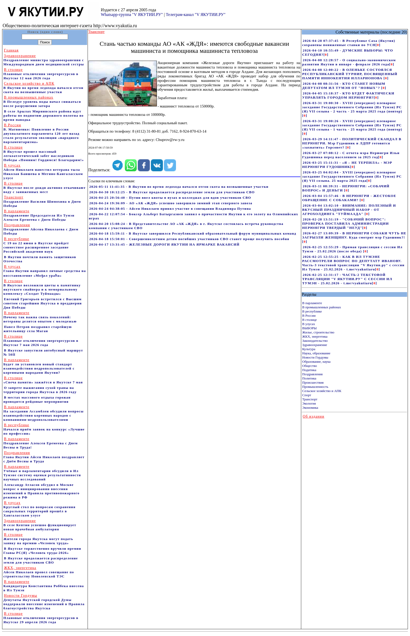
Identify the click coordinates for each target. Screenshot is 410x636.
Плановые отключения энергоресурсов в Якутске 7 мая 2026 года (40, 340)
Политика (309, 378)
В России (309, 315)
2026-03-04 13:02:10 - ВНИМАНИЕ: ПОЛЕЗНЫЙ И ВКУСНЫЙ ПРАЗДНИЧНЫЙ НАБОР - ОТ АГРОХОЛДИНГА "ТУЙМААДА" (349, 209)
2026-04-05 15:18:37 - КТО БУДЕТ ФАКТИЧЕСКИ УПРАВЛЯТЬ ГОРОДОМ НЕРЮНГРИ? (348, 95)
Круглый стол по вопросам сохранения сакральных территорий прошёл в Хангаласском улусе (39, 509)
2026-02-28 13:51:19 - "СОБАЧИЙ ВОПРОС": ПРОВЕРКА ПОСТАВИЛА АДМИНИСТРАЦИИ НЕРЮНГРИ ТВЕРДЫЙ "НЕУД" (345, 223)
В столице (309, 320)
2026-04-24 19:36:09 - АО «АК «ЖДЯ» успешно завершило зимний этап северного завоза (171, 203)
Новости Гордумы (315, 357)
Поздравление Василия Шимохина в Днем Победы (42, 201)
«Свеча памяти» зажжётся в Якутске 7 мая (43, 380)
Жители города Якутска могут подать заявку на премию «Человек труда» (38, 539)
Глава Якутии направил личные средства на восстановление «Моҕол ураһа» (44, 271)
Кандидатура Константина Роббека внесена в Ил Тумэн (43, 586)
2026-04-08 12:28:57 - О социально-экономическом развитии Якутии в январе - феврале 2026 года (349, 62)
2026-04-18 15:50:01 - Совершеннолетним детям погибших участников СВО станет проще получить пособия (189, 239)
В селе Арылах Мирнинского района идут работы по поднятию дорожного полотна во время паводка (43, 115)
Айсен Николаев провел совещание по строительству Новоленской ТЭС (38, 572)
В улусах (308, 324)
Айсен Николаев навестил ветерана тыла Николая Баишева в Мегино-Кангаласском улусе (43, 171)
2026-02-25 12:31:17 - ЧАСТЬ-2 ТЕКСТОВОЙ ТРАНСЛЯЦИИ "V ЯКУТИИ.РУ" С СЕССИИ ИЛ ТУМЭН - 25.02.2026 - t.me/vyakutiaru (347, 279)
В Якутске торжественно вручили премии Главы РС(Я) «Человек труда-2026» (42, 551)
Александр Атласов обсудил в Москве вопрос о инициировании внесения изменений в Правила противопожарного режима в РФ (41, 491)
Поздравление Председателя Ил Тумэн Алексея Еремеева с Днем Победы (39, 215)
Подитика (309, 370)
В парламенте (312, 303)
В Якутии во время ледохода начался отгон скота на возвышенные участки (43, 88)
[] (377, 45)
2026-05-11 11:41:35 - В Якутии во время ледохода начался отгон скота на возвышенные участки (179, 187)
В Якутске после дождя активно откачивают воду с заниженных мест (44, 187)
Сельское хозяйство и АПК (321, 391)
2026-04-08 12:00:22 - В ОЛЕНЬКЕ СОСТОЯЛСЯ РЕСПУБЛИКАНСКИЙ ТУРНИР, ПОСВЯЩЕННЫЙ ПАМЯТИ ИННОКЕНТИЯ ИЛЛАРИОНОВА (349, 74)
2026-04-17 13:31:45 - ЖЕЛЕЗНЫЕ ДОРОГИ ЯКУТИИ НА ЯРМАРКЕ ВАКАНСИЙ (164, 244)
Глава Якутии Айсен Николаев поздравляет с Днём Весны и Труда (43, 457)
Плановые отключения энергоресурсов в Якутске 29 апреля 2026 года (40, 618)
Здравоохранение (314, 345)
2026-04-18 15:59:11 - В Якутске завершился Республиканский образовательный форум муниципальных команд (192, 233)
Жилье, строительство (318, 332)
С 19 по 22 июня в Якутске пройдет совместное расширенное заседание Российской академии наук (36, 245)
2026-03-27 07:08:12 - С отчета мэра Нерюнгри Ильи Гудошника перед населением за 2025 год (351, 155)
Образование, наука (316, 362)
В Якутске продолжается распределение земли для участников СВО (40, 560)
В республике (312, 311)
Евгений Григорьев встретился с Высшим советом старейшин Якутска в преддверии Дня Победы (42, 303)
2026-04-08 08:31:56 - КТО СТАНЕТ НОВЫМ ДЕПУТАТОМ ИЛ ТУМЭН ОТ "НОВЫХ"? (343, 86)
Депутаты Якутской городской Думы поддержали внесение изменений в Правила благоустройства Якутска (44, 602)
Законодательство (315, 341)
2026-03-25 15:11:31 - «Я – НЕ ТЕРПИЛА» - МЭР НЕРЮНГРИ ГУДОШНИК (347, 165)
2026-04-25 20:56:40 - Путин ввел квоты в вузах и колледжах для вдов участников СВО (170, 198)
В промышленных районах (321, 307)
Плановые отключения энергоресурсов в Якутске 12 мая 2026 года (40, 74)
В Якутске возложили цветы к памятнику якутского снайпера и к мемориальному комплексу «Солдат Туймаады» (42, 287)
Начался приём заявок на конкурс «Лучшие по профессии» (44, 429)
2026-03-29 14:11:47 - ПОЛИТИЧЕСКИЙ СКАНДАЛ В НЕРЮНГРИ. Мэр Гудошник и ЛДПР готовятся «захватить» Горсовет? (351, 143)
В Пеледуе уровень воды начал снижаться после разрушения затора (42, 101)
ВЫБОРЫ (309, 328)
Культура (308, 349)
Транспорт (309, 399)
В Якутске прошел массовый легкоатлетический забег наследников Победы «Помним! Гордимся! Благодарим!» (43, 153)
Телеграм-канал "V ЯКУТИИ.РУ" (195, 14)
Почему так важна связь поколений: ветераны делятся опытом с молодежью (40, 317)
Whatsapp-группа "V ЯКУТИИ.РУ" (132, 14)
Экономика (310, 408)
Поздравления (312, 374)
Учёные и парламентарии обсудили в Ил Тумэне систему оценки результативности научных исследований (42, 473)
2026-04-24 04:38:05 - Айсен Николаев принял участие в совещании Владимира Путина (170, 209)
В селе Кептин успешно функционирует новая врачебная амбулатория (39, 525)
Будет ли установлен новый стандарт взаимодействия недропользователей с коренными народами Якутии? (39, 366)
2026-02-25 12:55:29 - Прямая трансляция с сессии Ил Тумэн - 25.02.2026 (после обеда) (352, 249)
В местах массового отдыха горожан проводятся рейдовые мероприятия (37, 399)
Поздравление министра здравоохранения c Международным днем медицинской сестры (43, 60)
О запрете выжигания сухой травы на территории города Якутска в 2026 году (40, 390)
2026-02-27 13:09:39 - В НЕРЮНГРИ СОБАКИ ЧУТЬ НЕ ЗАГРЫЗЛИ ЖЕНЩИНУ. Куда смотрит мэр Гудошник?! (354, 235)
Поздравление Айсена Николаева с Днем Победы (40, 229)
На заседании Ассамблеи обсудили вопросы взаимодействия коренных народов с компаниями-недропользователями (43, 413)
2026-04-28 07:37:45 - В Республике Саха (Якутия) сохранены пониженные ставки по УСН (348, 43)
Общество (309, 366)
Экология (309, 403)
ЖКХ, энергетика (314, 336)
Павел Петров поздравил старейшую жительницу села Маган (37, 329)
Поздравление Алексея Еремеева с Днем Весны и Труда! (40, 443)
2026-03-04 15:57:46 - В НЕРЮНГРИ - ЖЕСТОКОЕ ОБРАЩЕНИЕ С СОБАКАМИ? (349, 198)
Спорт (306, 395)
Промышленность (315, 387)
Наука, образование (316, 353)
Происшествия (313, 382)
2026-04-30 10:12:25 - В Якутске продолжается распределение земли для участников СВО (172, 192)
